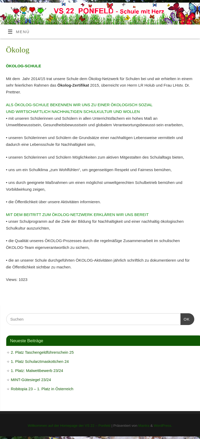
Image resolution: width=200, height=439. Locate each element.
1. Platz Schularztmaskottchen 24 (40, 361)
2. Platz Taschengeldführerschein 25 (42, 352)
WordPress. (163, 426)
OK (185, 318)
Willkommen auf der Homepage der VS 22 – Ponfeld (69, 426)
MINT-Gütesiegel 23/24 (31, 379)
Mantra (143, 426)
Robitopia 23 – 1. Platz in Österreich (42, 389)
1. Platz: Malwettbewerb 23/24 (37, 370)
